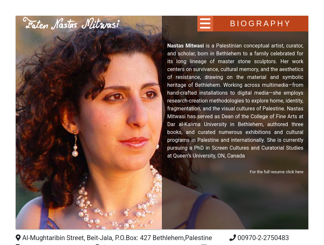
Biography (261, 23)
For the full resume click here (276, 171)
